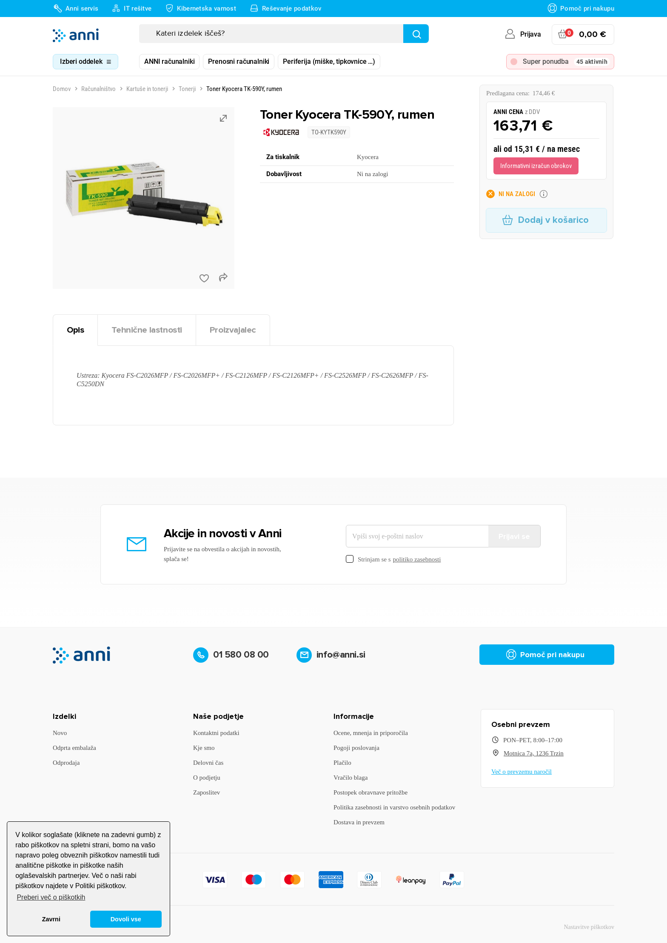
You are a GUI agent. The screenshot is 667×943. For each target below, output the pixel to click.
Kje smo (203, 747)
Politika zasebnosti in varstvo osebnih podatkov (394, 807)
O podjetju (206, 777)
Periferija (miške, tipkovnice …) (329, 61)
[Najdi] (416, 33)
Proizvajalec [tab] (233, 330)
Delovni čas (208, 762)
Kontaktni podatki (216, 732)
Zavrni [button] (51, 919)
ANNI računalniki (169, 61)
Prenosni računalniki (238, 61)
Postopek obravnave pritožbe (371, 792)
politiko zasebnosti (417, 559)
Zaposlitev (206, 792)
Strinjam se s (393, 559)
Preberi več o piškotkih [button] (51, 897)
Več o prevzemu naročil (521, 771)
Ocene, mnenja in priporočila (371, 732)
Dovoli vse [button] (126, 919)
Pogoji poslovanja (356, 747)
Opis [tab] (75, 330)
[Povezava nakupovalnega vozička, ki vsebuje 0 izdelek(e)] (583, 34)
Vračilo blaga (351, 777)
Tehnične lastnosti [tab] (146, 330)
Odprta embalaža (74, 747)
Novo (60, 732)
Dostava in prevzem (359, 822)
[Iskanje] (284, 33)
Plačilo (342, 762)
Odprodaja (66, 762)
